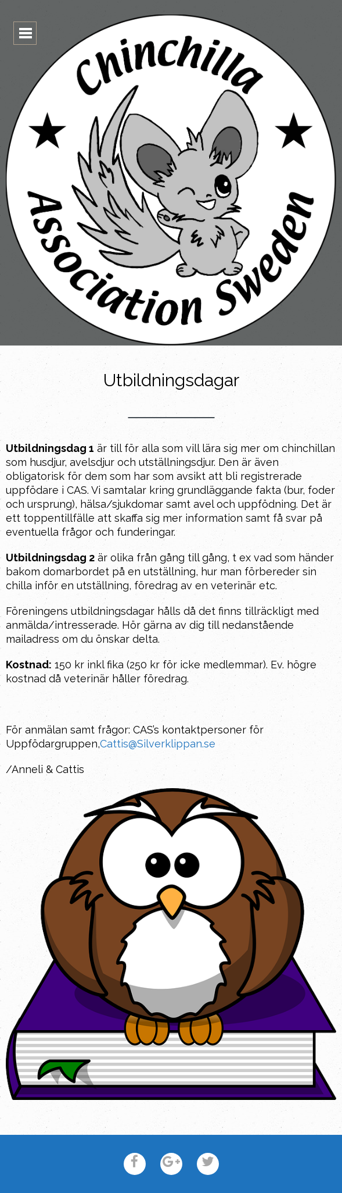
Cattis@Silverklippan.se (157, 744)
